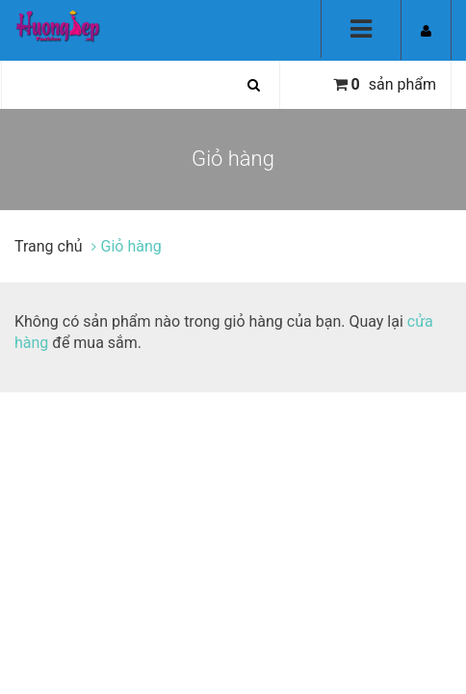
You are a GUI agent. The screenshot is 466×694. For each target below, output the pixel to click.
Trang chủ (50, 246)
